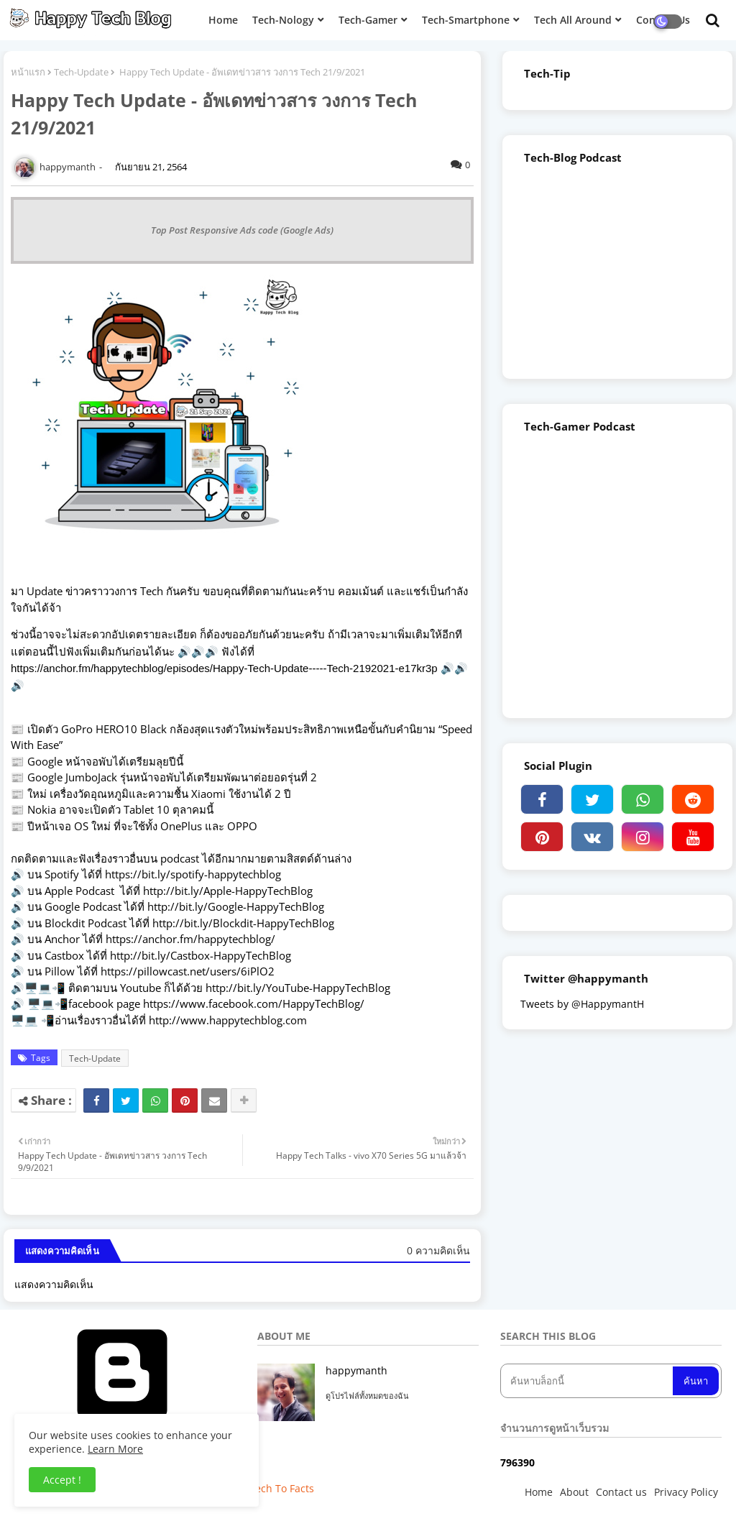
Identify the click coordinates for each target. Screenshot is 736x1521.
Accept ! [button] (62, 1479)
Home (539, 1492)
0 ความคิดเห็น (438, 1250)
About (574, 1492)
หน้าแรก (28, 71)
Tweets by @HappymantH (582, 1004)
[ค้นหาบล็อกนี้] (588, 1380)
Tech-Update (81, 71)
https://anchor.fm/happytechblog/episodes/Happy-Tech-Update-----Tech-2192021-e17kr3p (226, 668)
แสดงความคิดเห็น (53, 1284)
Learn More (115, 1449)
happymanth (356, 1370)
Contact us (621, 1492)
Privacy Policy (686, 1492)
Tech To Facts (281, 1488)
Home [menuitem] (223, 20)
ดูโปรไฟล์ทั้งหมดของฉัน (367, 1395)
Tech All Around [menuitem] (573, 20)
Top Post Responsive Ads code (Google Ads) (242, 230)
